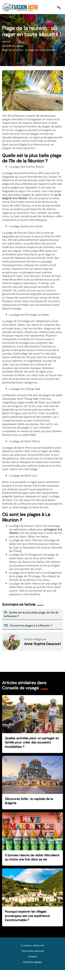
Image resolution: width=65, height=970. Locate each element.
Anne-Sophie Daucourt (42, 644)
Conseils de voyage (13, 45)
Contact (32, 956)
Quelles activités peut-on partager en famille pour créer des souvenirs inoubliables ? (32, 742)
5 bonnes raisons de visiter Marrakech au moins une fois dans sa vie (32, 857)
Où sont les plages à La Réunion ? (28, 625)
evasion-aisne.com (33, 945)
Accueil (6, 41)
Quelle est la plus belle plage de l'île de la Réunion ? (31, 614)
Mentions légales (32, 962)
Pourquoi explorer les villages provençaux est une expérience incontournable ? (27, 916)
